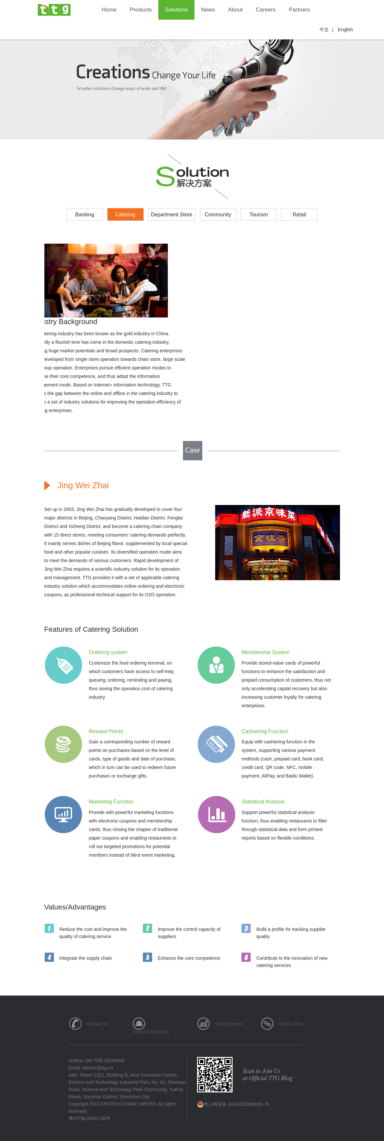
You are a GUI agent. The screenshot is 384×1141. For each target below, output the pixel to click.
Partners (299, 10)
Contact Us (98, 1023)
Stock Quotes (229, 1023)
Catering (125, 214)
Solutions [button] (176, 10)
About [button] (235, 10)
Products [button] (141, 10)
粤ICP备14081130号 (90, 1118)
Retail (299, 214)
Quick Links (291, 1023)
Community (218, 214)
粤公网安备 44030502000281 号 (233, 1104)
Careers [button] (266, 10)
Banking (84, 214)
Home (109, 10)
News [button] (208, 10)
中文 (324, 29)
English (345, 29)
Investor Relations (151, 1031)
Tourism (258, 214)
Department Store (171, 214)
